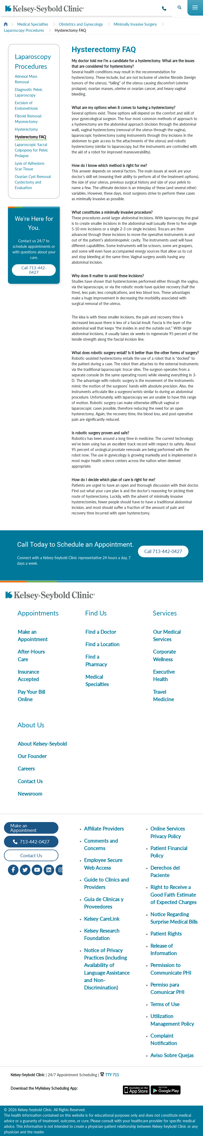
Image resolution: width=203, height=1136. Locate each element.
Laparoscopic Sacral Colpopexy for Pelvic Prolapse (31, 150)
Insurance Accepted (28, 675)
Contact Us (30, 781)
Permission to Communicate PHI (170, 968)
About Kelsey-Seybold (42, 744)
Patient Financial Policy (168, 852)
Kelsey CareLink (101, 919)
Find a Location (102, 644)
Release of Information (163, 949)
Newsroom (30, 794)
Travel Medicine (163, 695)
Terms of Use (164, 1004)
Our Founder (32, 756)
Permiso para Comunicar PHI (167, 988)
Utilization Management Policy (172, 1019)
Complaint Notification (163, 1039)
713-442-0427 (31, 842)
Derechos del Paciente (164, 871)
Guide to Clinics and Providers (106, 883)
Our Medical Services (167, 635)
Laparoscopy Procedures (24, 30)
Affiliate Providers (104, 828)
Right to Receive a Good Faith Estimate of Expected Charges (173, 894)
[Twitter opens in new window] (25, 869)
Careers (26, 768)
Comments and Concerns (101, 844)
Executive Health (164, 675)
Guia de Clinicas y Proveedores (103, 903)
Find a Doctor (100, 632)
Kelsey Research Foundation (101, 934)
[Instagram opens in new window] (60, 869)
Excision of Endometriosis (26, 106)
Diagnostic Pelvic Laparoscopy (29, 92)
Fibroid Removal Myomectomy (28, 119)
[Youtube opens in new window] (37, 869)
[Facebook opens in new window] (13, 869)
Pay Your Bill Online (31, 695)
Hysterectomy (26, 129)
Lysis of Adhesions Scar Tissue (29, 166)
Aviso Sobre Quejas (171, 1055)
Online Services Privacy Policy (167, 832)
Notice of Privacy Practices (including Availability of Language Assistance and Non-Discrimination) (107, 969)
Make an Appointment (33, 635)
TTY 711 (109, 1075)
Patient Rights (166, 933)
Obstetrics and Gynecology (81, 24)
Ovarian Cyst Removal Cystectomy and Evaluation (33, 182)
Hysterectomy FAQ (70, 30)
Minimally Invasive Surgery (135, 24)
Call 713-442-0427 (34, 270)
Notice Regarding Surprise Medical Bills (173, 918)
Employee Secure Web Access (103, 863)
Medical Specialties (32, 24)
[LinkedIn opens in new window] (49, 869)
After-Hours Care (31, 655)
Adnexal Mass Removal (26, 79)
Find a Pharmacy (96, 660)
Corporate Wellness (164, 655)
